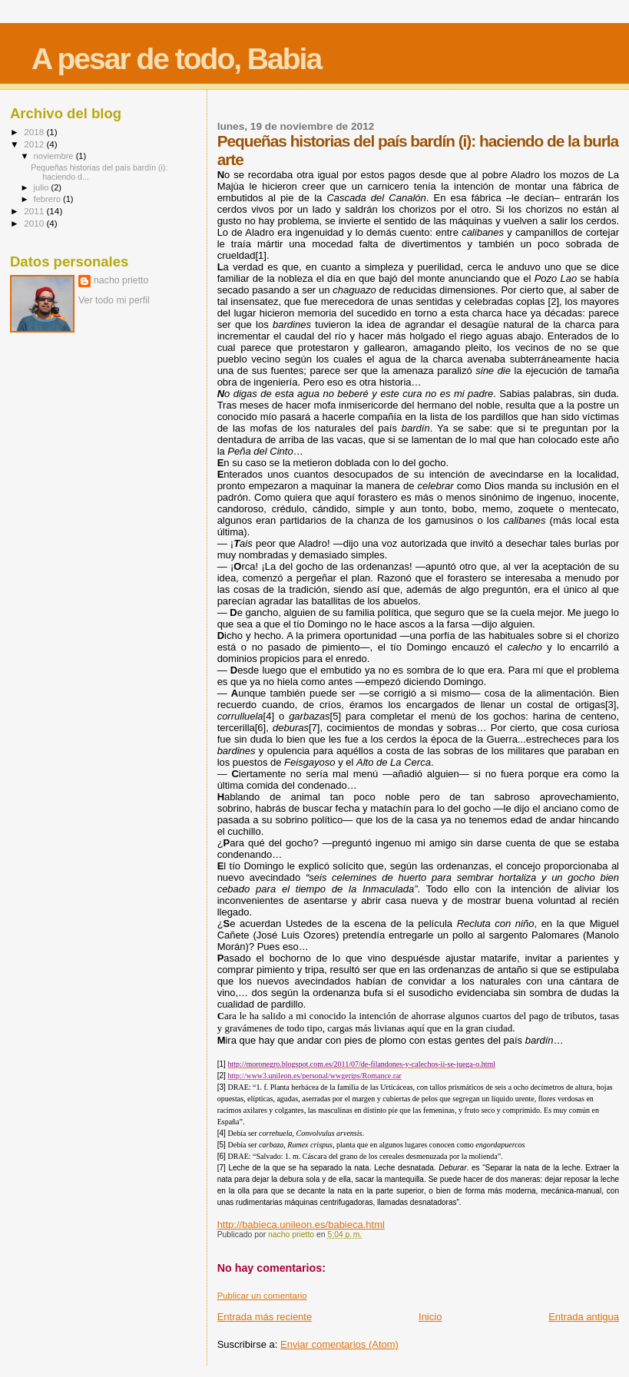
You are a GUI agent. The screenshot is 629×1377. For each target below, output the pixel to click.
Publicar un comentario (262, 1295)
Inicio (430, 1316)
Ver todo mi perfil (114, 300)
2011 (35, 211)
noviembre (55, 156)
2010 (35, 223)
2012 (35, 144)
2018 (35, 132)
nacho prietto (121, 280)
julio (42, 187)
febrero (48, 199)
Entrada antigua (583, 1316)
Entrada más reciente (265, 1316)
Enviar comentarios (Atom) (339, 1344)
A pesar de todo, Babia (176, 58)
